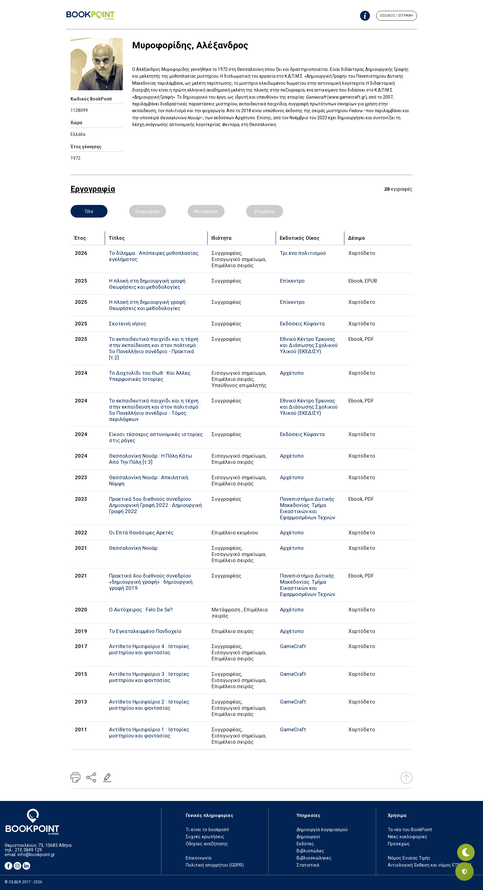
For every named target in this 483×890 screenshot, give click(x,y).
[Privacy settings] (464, 871)
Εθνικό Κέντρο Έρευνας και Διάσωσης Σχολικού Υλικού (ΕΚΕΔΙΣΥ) (309, 345)
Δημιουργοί (308, 836)
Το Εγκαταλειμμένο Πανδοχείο (145, 631)
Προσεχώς (399, 844)
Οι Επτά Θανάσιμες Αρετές (141, 532)
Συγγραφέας (147, 211)
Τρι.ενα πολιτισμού (303, 253)
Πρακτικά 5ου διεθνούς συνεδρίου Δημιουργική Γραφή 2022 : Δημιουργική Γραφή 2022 (155, 505)
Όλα (89, 211)
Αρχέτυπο (292, 373)
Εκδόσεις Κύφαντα (302, 323)
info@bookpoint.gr (36, 854)
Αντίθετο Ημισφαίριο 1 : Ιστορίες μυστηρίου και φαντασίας (149, 732)
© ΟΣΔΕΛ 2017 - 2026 (23, 882)
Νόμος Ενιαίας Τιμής (409, 858)
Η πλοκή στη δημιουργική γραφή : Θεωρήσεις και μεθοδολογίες (148, 284)
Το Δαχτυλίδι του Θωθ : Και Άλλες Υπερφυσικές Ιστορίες (149, 376)
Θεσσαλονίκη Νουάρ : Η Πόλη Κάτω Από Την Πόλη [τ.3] (150, 459)
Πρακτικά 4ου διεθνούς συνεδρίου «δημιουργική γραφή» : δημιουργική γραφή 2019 (151, 582)
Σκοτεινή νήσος (127, 323)
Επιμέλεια (265, 211)
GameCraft (293, 646)
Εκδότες (305, 844)
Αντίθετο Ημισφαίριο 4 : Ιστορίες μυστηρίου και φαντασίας (149, 649)
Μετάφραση (206, 211)
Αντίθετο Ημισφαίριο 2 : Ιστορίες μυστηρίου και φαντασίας (149, 705)
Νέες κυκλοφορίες (407, 836)
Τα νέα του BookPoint (410, 829)
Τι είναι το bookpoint (207, 829)
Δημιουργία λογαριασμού (322, 829)
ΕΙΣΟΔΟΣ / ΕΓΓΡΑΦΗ (396, 16)
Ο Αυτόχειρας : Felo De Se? (140, 609)
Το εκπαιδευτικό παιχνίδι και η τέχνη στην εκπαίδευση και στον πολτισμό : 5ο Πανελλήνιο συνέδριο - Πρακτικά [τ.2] (153, 348)
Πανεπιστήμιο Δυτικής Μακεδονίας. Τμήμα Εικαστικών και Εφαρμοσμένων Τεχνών (307, 508)
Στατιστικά (308, 865)
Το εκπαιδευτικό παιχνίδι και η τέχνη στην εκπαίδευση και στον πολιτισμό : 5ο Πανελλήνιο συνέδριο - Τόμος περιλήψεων (155, 410)
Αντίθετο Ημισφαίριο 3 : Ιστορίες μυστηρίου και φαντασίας (149, 677)
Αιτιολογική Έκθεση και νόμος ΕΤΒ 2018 (429, 865)
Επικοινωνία (198, 858)
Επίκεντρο (292, 281)
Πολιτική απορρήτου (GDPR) (215, 865)
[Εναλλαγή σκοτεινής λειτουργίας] (464, 850)
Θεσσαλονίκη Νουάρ (133, 548)
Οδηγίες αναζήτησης (207, 844)
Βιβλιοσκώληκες (314, 858)
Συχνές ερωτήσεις (205, 836)
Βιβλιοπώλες (310, 851)
